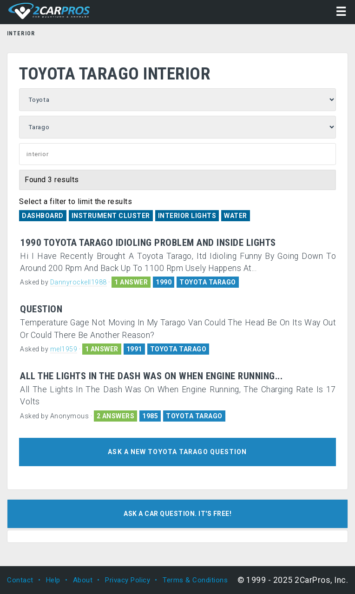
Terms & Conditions (195, 580)
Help (53, 580)
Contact (20, 580)
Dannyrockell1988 (78, 282)
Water (235, 215)
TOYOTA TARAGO (207, 282)
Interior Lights (187, 215)
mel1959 (64, 349)
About (83, 580)
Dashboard (43, 215)
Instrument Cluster (111, 215)
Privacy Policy (127, 580)
